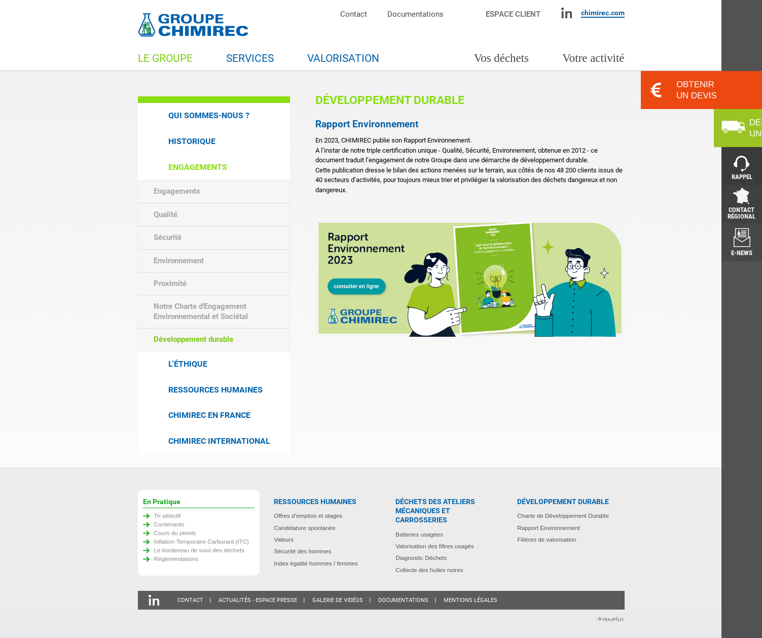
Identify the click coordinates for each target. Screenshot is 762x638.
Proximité (170, 283)
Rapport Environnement (548, 527)
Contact (353, 14)
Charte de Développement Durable (563, 515)
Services (250, 58)
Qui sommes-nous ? (208, 115)
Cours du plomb (175, 532)
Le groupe (165, 58)
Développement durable (193, 339)
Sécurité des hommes (302, 551)
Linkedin (566, 13)
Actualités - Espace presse (258, 600)
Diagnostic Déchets (421, 557)
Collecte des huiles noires (429, 569)
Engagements (197, 167)
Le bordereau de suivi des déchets (199, 550)
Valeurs (284, 539)
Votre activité (593, 58)
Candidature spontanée (305, 527)
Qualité (165, 214)
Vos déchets (501, 58)
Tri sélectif (167, 515)
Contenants (169, 524)
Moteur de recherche (470, 13)
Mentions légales (470, 600)
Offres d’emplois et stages (308, 515)
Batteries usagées (419, 534)
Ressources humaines (215, 390)
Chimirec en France (209, 415)
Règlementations (176, 558)
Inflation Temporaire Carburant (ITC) (201, 541)
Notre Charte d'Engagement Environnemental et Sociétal (201, 311)
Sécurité (168, 237)
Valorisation (343, 58)
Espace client (513, 14)
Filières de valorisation (546, 539)
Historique (191, 141)
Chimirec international (219, 441)
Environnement (179, 260)
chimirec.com (603, 13)
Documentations (415, 14)
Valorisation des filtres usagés (434, 546)
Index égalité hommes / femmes (316, 563)
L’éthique (187, 364)
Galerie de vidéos (337, 600)
